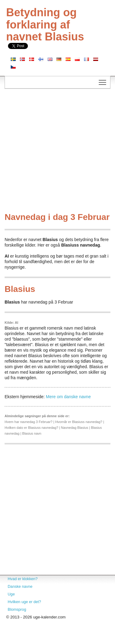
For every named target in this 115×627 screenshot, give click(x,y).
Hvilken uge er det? (24, 602)
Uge (11, 594)
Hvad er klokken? (23, 579)
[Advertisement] (57, 152)
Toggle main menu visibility (103, 80)
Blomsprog (17, 609)
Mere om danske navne (68, 396)
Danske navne (20, 586)
